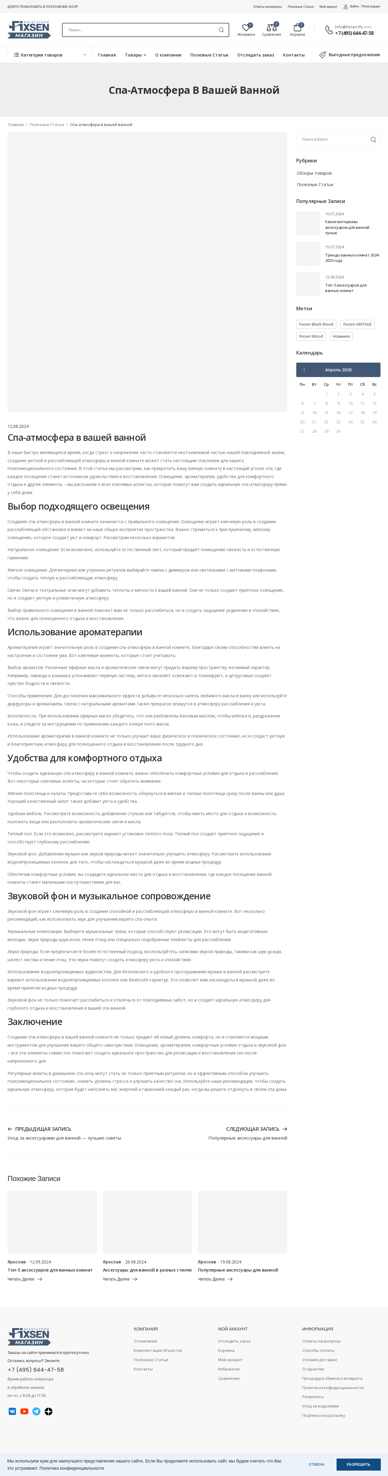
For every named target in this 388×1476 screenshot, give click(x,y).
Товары (133, 55)
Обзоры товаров (314, 173)
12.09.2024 (334, 277)
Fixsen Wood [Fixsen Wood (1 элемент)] (311, 336)
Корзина (226, 1350)
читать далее (21, 1279)
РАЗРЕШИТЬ (358, 1464)
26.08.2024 (135, 1262)
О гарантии (313, 1369)
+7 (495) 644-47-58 (354, 33)
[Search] (146, 29)
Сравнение (229, 1378)
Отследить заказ (255, 55)
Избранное (229, 1369)
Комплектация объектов (158, 1350)
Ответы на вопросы (267, 6)
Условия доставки (319, 1359)
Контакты (294, 55)
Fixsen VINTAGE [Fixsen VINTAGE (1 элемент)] (357, 324)
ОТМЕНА (317, 1464)
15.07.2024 (334, 247)
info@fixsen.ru (349, 26)
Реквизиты (313, 1396)
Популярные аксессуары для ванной (238, 1270)
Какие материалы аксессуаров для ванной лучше (347, 227)
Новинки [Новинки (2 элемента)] (341, 336)
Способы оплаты (318, 1350)
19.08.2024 (230, 1262)
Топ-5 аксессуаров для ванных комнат (345, 287)
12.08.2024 (18, 426)
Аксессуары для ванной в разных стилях (147, 1270)
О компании (168, 55)
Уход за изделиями (320, 1406)
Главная (107, 55)
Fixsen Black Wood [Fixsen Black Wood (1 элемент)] (316, 324)
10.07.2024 (334, 213)
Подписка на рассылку (323, 1415)
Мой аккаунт (328, 6)
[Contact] (330, 30)
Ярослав (17, 1262)
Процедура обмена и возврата (332, 1378)
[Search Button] (221, 29)
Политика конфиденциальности (72, 1468)
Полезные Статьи (300, 6)
